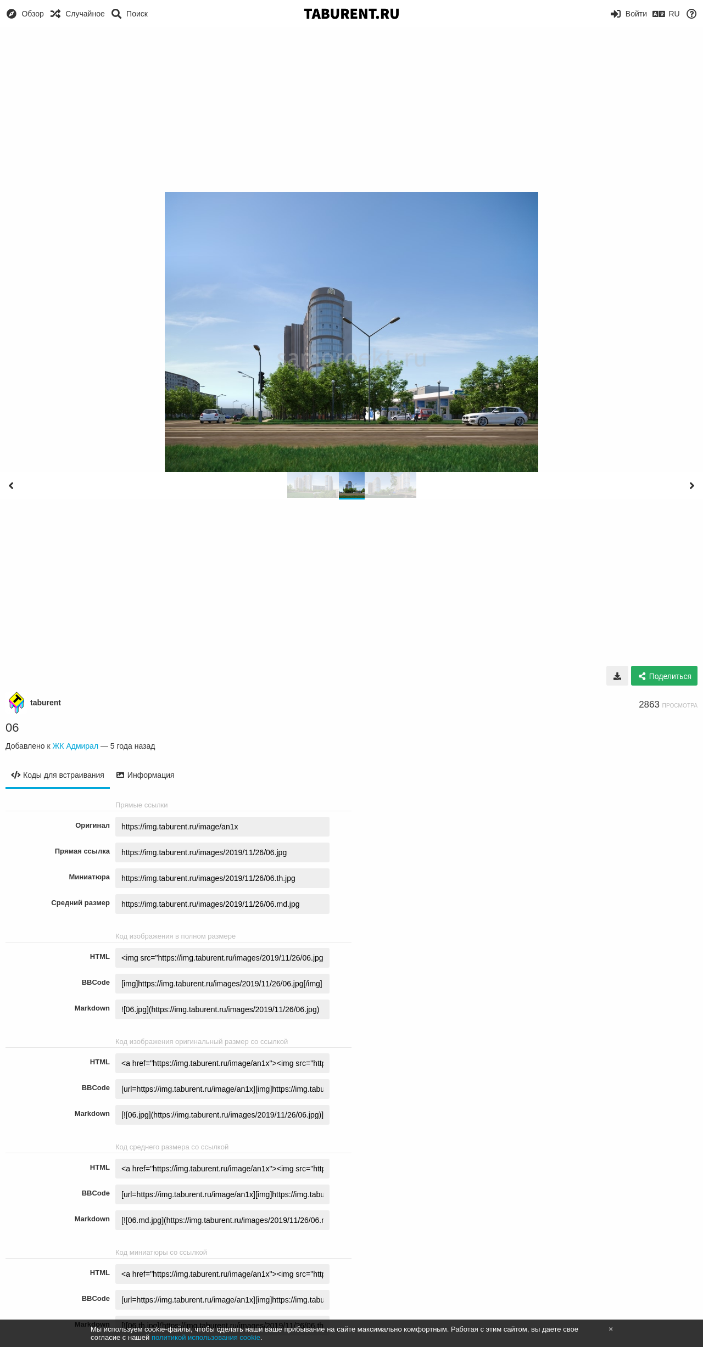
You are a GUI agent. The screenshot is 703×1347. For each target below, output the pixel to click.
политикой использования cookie (206, 1337)
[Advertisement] (351, 110)
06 (12, 727)
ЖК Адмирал (75, 746)
